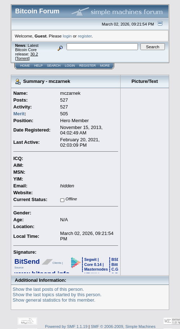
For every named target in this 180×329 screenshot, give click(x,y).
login (67, 36)
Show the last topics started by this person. (57, 294)
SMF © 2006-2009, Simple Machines (123, 326)
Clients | (58, 262)
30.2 (34, 54)
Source (18, 267)
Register (87, 65)
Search (54, 65)
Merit (18, 113)
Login (70, 65)
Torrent (22, 58)
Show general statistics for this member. (54, 300)
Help (38, 65)
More (105, 65)
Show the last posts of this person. (48, 289)
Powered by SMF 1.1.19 (66, 326)
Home (25, 65)
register (84, 36)
